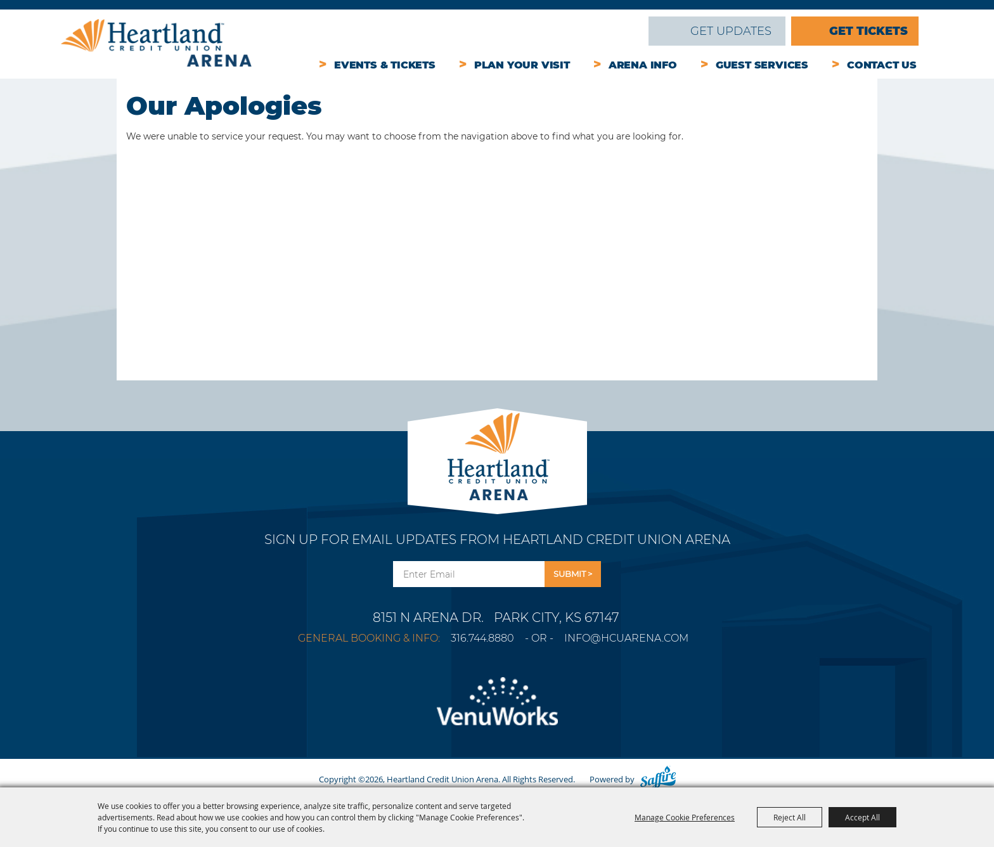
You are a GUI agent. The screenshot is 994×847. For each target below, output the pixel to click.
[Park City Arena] (497, 453)
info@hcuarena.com (626, 638)
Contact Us (882, 65)
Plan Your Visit (522, 65)
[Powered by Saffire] (658, 779)
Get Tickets (868, 31)
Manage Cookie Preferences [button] (685, 817)
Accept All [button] (862, 817)
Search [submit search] (630, 31)
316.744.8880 (482, 638)
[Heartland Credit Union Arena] (156, 43)
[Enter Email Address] (469, 574)
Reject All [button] (789, 817)
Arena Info (643, 65)
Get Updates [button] (573, 574)
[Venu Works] (497, 708)
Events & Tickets (385, 65)
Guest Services (762, 65)
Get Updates (730, 31)
